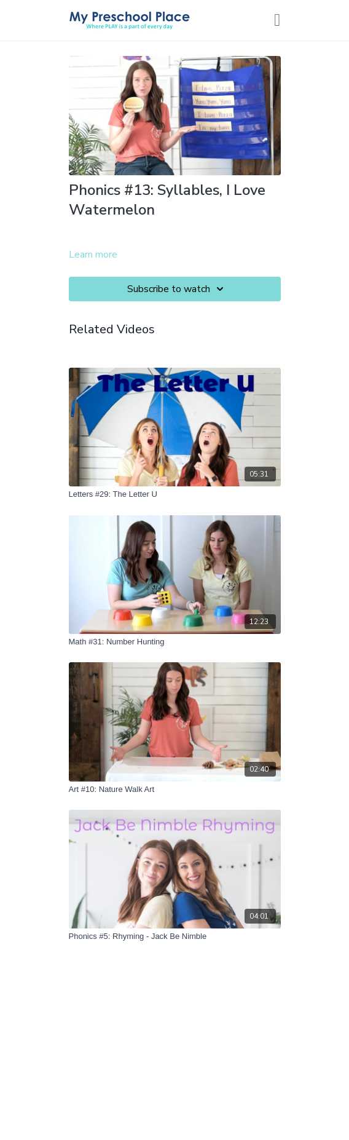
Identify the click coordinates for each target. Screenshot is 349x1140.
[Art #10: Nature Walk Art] (175, 789)
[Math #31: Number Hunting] (175, 642)
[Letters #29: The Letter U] (175, 494)
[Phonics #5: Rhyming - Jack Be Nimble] (175, 936)
